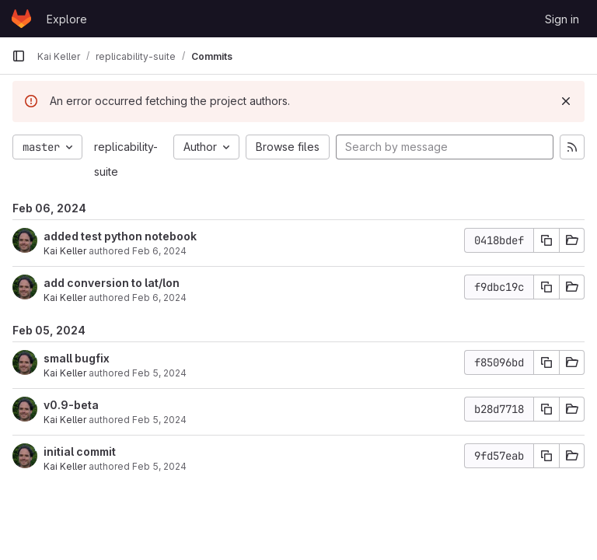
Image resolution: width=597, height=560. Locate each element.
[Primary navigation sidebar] (18, 56)
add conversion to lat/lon (112, 282)
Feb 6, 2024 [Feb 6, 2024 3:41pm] (159, 251)
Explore (67, 19)
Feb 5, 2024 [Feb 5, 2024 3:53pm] (159, 419)
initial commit (80, 451)
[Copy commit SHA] (546, 240)
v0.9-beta (71, 404)
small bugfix (77, 358)
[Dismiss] (566, 101)
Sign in (562, 19)
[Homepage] (21, 18)
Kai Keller (65, 251)
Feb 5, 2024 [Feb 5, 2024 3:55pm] (159, 373)
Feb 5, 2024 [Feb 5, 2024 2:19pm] (159, 466)
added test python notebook (120, 236)
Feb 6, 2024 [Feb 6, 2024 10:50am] (159, 297)
